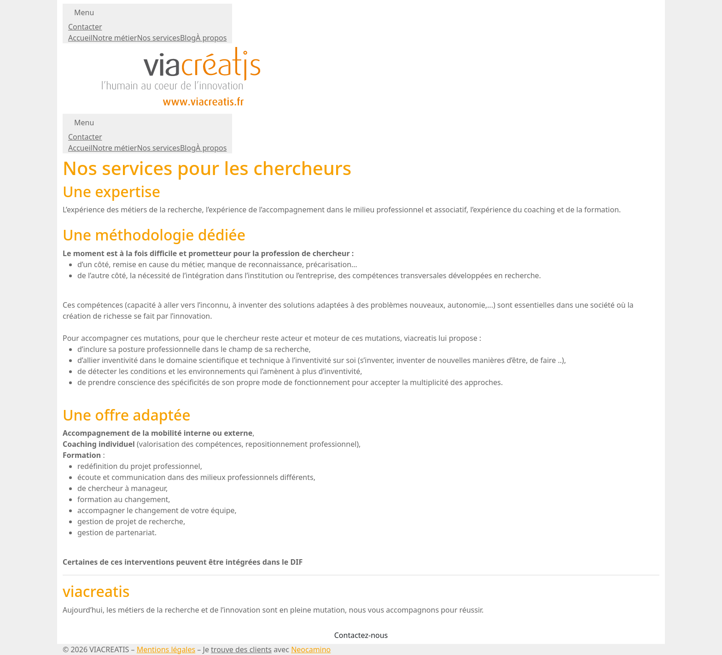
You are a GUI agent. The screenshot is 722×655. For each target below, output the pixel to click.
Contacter (85, 27)
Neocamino (311, 649)
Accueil (80, 38)
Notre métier (115, 38)
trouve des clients (241, 649)
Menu (84, 12)
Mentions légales (166, 649)
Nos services (158, 38)
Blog (188, 38)
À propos (211, 38)
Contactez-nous (361, 635)
